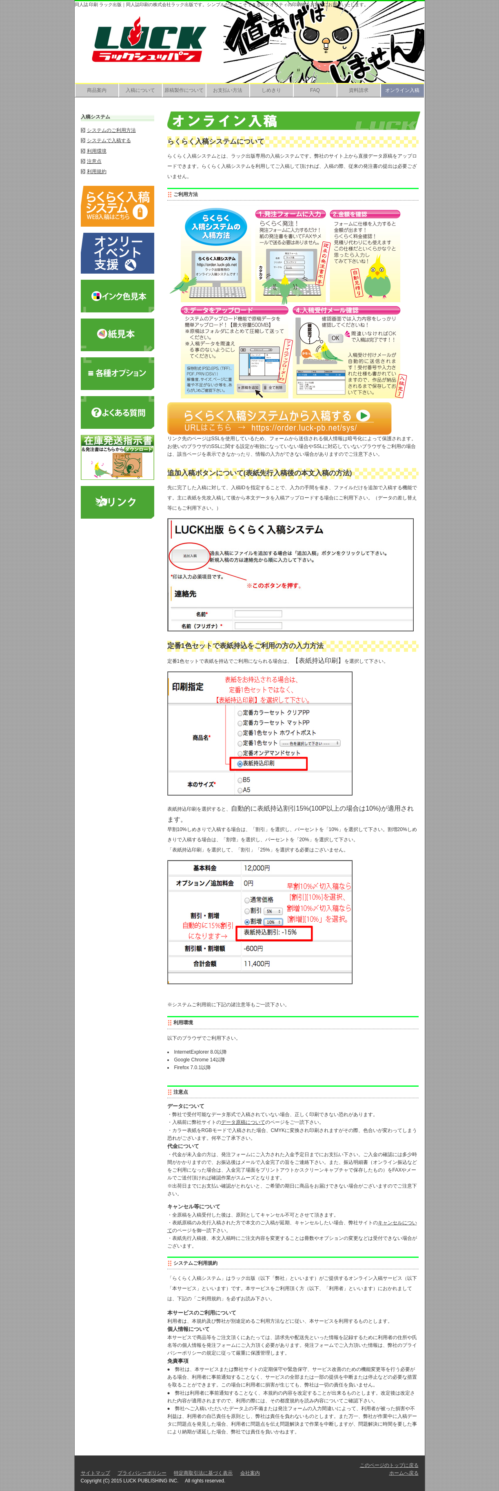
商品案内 (96, 90)
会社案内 (250, 1473)
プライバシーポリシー (142, 1473)
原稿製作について (184, 90)
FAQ (315, 90)
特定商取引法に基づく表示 (203, 1473)
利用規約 (96, 171)
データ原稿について (243, 1122)
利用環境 (96, 151)
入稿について (140, 90)
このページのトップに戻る (389, 1465)
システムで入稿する (109, 140)
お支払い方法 (227, 90)
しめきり (271, 90)
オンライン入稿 (402, 90)
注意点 (94, 161)
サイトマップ (95, 1473)
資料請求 (358, 90)
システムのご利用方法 (111, 130)
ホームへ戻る (404, 1473)
